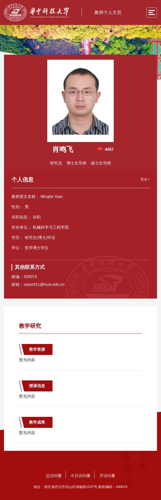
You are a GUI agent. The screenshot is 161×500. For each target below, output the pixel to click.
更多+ (145, 179)
